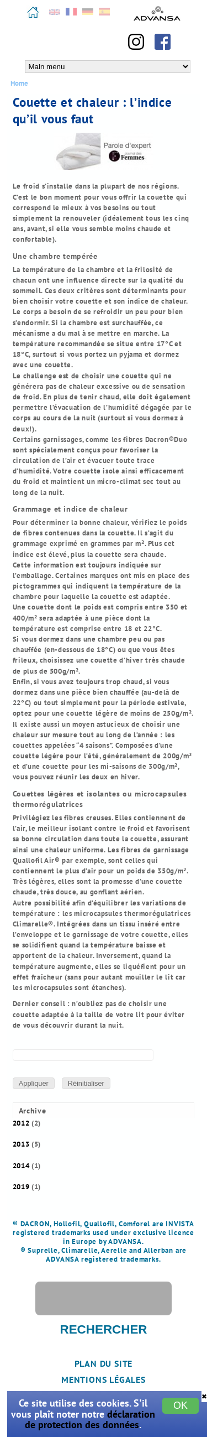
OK (180, 1405)
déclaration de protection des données (90, 1419)
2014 (21, 1165)
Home (19, 83)
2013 (21, 1144)
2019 (21, 1186)
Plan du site (104, 1363)
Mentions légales (103, 1379)
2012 (21, 1123)
